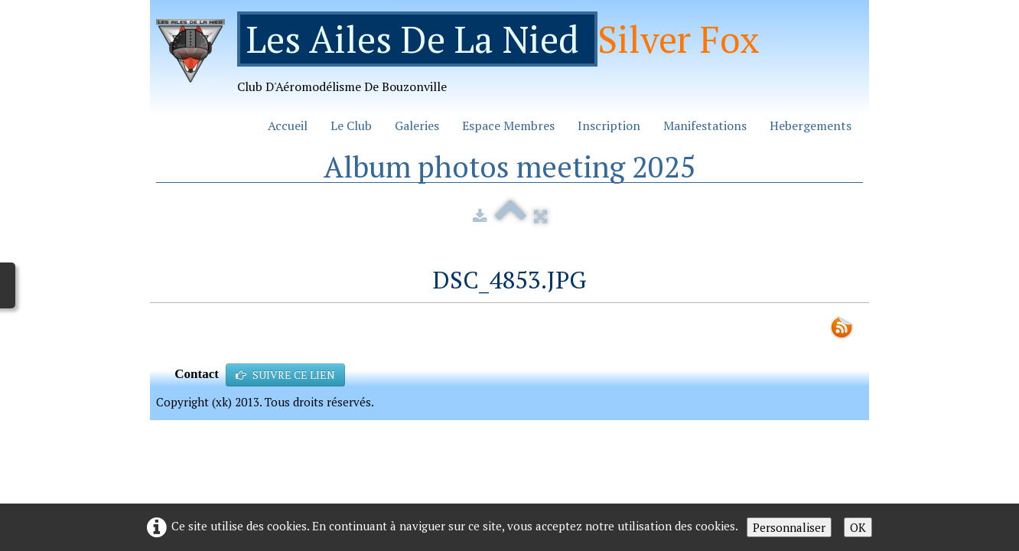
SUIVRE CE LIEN (285, 374)
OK (858, 527)
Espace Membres (508, 125)
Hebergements (810, 125)
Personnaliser (789, 527)
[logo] (463, 58)
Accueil (288, 125)
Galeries (417, 125)
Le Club (351, 125)
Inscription (609, 125)
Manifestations (705, 125)
